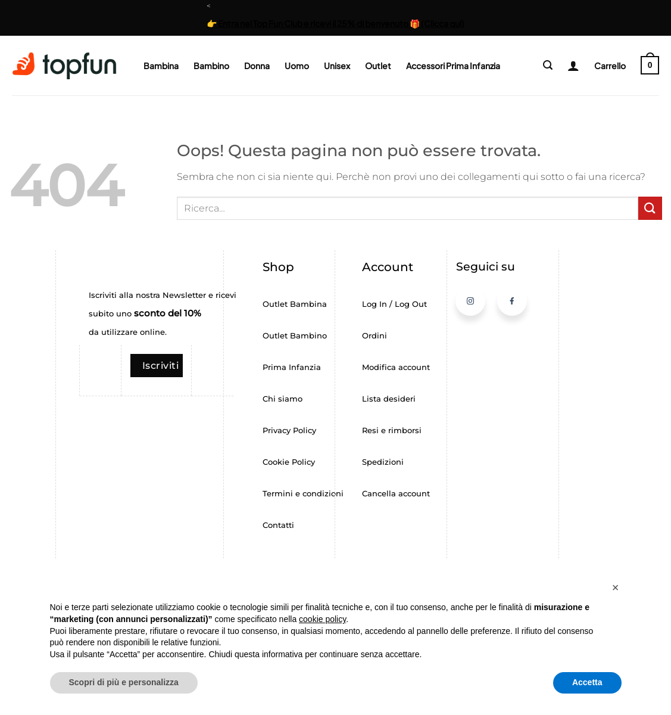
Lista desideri (389, 398)
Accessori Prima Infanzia (453, 65)
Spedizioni (383, 462)
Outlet (378, 65)
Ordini (374, 335)
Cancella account (396, 493)
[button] (548, 65)
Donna (257, 65)
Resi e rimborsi (392, 430)
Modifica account (396, 367)
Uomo (297, 65)
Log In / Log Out (394, 304)
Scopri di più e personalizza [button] (124, 682)
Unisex (337, 65)
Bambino (211, 65)
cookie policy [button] (322, 619)
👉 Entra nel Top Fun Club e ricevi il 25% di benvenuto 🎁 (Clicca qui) (335, 23)
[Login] (568, 65)
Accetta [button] (587, 682)
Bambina (161, 65)
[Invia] (650, 208)
